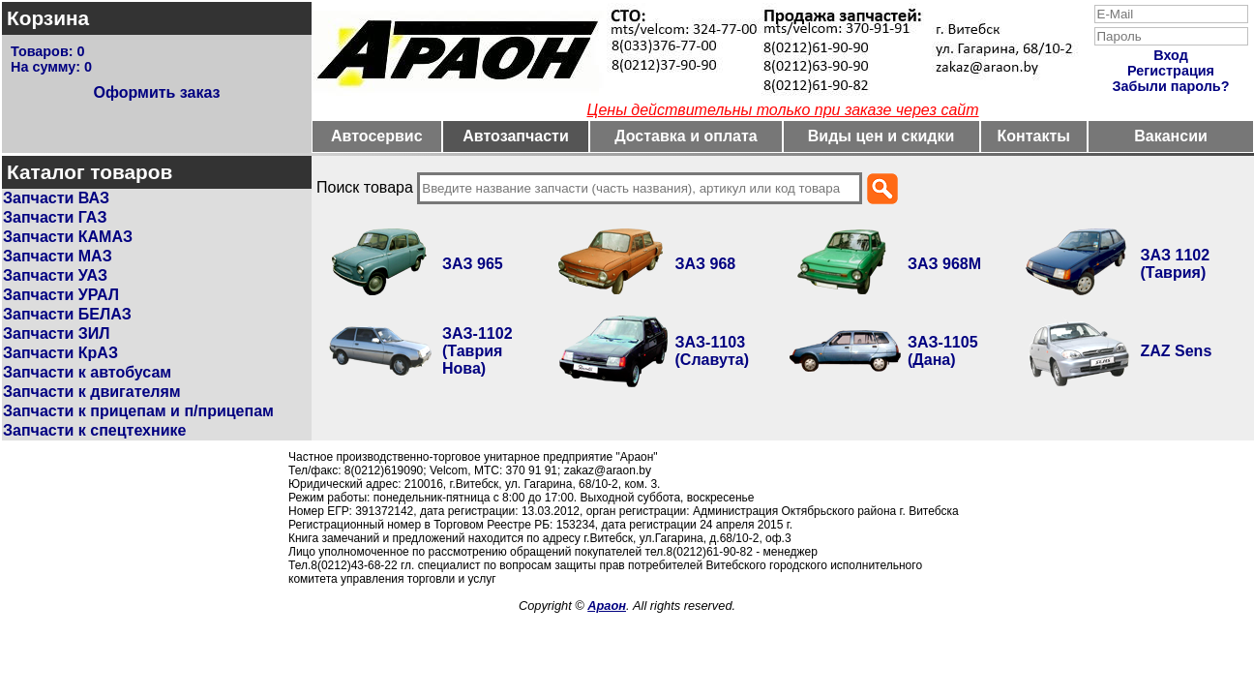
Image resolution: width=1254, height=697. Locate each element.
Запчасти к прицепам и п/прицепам (138, 411)
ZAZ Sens (1176, 351)
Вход (1170, 55)
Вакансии (1171, 136)
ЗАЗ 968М (944, 264)
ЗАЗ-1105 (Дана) (943, 351)
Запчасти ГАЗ (54, 217)
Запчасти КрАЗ (60, 353)
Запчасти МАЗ (57, 256)
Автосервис (377, 136)
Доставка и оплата (686, 136)
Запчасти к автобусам (87, 372)
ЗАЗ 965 (472, 264)
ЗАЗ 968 (705, 264)
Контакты (1034, 136)
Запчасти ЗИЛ (56, 333)
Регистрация (1170, 70)
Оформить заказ (156, 92)
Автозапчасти (515, 136)
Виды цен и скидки (881, 136)
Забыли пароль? (1171, 86)
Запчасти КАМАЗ (68, 236)
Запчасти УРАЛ (61, 295)
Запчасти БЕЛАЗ (67, 314)
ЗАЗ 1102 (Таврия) (1175, 264)
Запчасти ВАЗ (56, 198)
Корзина (48, 18)
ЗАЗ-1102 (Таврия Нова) (477, 351)
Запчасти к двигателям (92, 391)
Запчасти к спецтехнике (94, 430)
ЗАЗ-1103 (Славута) (712, 351)
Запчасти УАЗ (55, 275)
